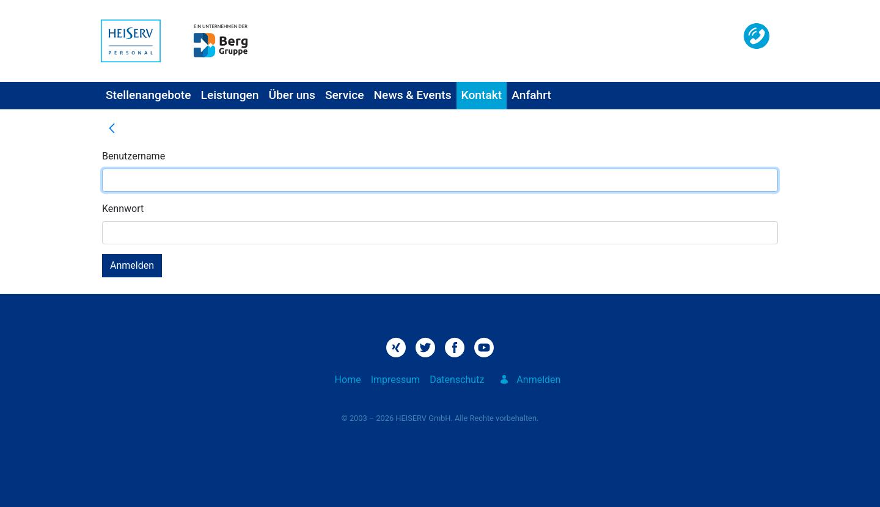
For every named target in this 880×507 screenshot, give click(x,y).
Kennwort (123, 208)
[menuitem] (148, 95)
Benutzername (133, 156)
